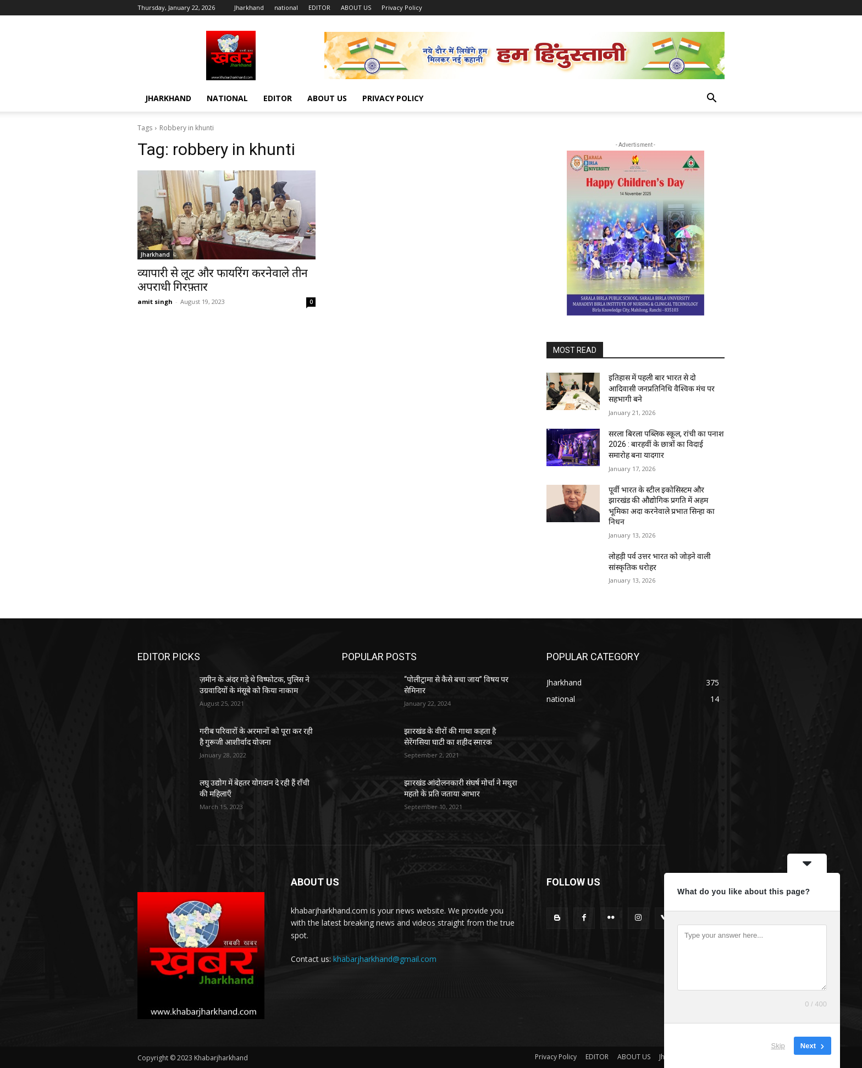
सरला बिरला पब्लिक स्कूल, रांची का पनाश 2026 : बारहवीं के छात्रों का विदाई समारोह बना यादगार (666, 444)
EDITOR (319, 7)
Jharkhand (249, 7)
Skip (778, 1046)
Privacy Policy (402, 7)
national (286, 7)
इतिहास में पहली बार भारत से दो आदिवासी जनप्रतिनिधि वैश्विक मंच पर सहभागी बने (662, 388)
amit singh (155, 301)
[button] (711, 99)
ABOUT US (356, 7)
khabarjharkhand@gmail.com (384, 959)
